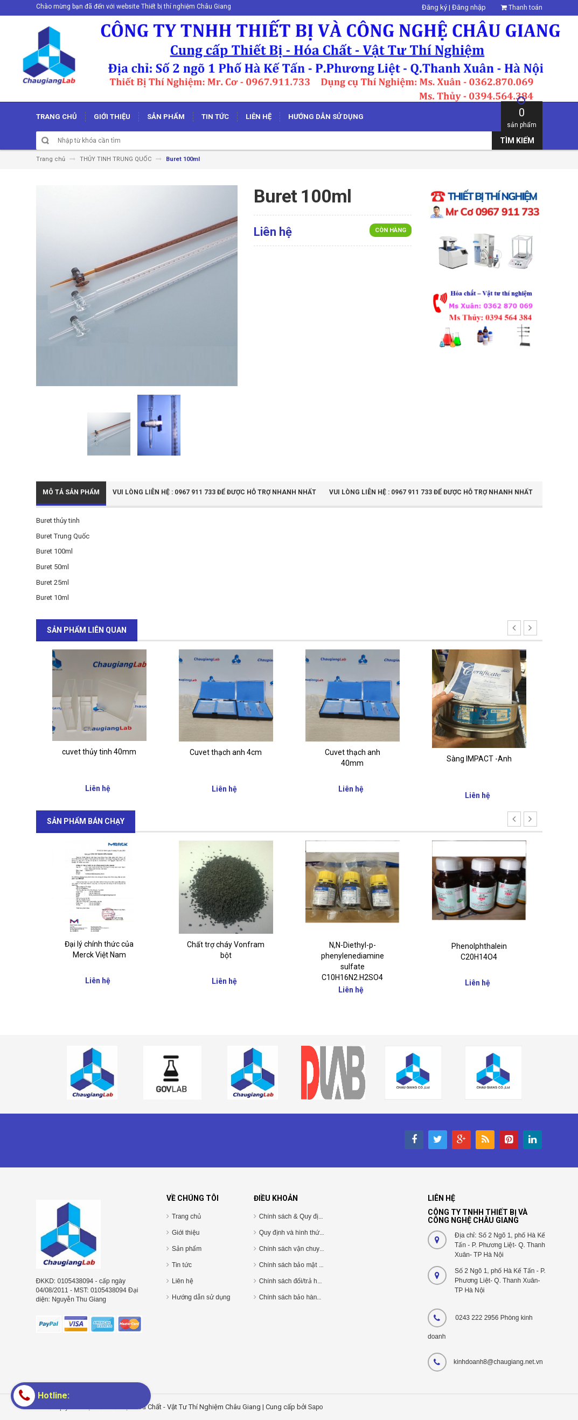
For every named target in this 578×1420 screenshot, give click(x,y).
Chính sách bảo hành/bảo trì (300, 1297)
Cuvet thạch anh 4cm (226, 752)
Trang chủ (186, 1216)
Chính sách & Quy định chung (302, 1216)
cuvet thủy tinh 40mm (99, 751)
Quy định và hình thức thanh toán (307, 1232)
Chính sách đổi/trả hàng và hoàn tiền (312, 1281)
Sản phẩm (186, 1249)
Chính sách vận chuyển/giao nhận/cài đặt (318, 1249)
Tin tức (182, 1265)
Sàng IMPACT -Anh (479, 758)
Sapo (315, 1407)
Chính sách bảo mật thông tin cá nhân (313, 1265)
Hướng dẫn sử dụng (201, 1297)
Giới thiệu (185, 1232)
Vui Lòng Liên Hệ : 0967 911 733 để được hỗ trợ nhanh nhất (214, 492)
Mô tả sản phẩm (71, 492)
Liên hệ (182, 1281)
